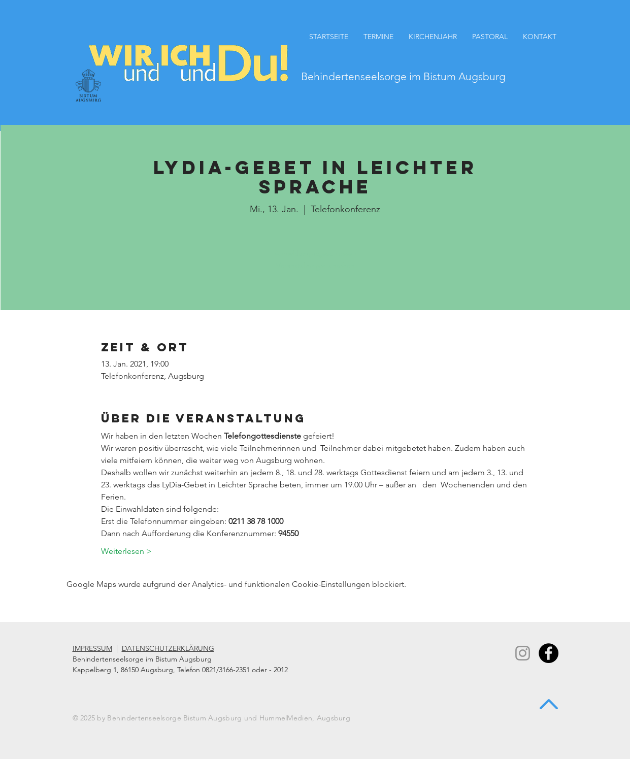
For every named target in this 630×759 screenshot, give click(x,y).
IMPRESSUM (92, 648)
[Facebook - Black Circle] (548, 653)
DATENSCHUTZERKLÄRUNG (168, 648)
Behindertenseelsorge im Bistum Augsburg (403, 76)
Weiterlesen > (126, 551)
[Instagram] (523, 653)
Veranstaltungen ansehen (315, 265)
